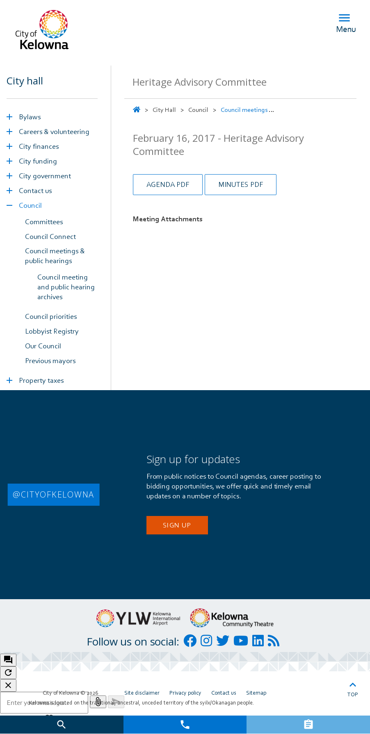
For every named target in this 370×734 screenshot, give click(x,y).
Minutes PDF (240, 184)
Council (30, 205)
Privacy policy (185, 692)
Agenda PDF (167, 184)
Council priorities (51, 316)
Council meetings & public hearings (55, 255)
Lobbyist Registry (52, 331)
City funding (38, 161)
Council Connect (50, 236)
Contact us (35, 190)
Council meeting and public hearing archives (66, 287)
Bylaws (30, 116)
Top (352, 688)
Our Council (43, 345)
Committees (44, 221)
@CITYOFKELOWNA (53, 494)
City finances (39, 146)
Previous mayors (50, 360)
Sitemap (256, 692)
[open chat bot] (8, 660)
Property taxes (41, 380)
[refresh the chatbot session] (8, 672)
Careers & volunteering (54, 131)
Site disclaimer (142, 692)
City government (45, 175)
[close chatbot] (8, 685)
